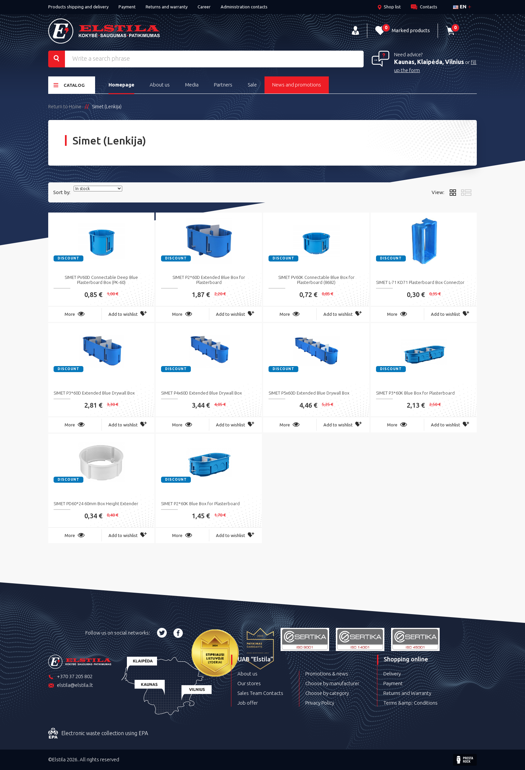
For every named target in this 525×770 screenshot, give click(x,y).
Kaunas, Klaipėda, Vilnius (429, 61)
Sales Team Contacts (260, 693)
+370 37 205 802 (70, 676)
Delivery (392, 673)
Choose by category (327, 693)
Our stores (249, 683)
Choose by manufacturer (332, 683)
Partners (223, 84)
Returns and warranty (167, 6)
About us (160, 84)
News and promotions (296, 84)
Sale (252, 84)
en (459, 6)
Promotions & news (326, 673)
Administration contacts (244, 6)
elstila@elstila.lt (70, 685)
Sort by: (61, 192)
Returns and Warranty (407, 693)
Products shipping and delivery (78, 6)
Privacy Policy (319, 703)
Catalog (69, 85)
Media (192, 84)
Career (204, 6)
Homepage (121, 84)
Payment (127, 6)
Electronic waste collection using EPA (98, 733)
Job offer (247, 703)
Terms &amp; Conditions (410, 703)
